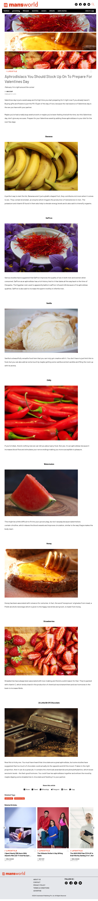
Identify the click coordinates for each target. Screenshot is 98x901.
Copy (72, 789)
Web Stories (62, 11)
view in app (89, 11)
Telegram (55, 789)
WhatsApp (44, 789)
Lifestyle (26, 11)
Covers (43, 11)
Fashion (6, 11)
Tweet (35, 789)
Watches (35, 11)
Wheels (52, 11)
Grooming (16, 11)
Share (27, 789)
